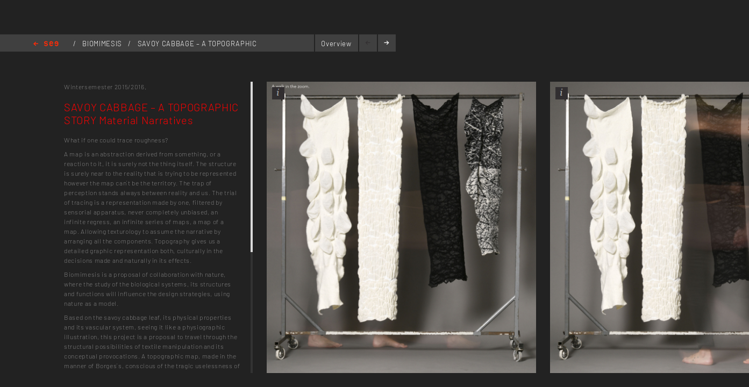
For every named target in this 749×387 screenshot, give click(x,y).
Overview (336, 43)
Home (46, 44)
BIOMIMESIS (103, 43)
